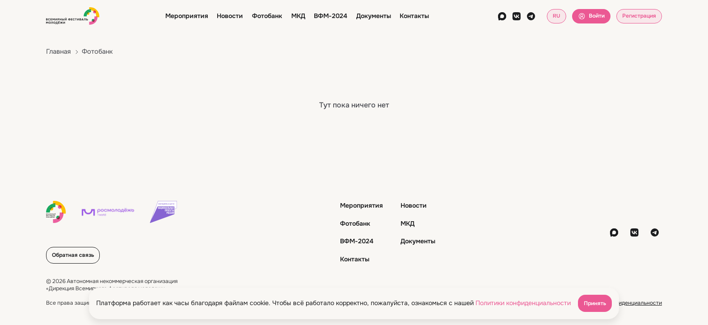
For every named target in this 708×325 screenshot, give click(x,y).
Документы (373, 16)
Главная (58, 51)
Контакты (414, 16)
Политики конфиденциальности (523, 303)
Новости (230, 16)
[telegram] (531, 16)
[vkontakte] (516, 16)
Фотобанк (267, 16)
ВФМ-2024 (330, 16)
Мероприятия (186, 16)
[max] (502, 16)
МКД (298, 16)
